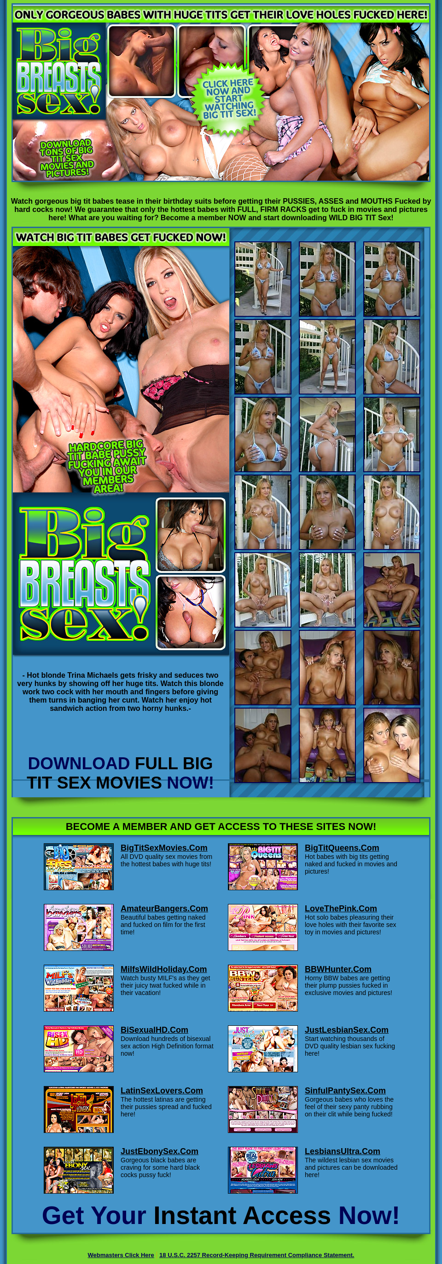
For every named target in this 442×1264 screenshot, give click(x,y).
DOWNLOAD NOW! (120, 773)
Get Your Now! (221, 1215)
